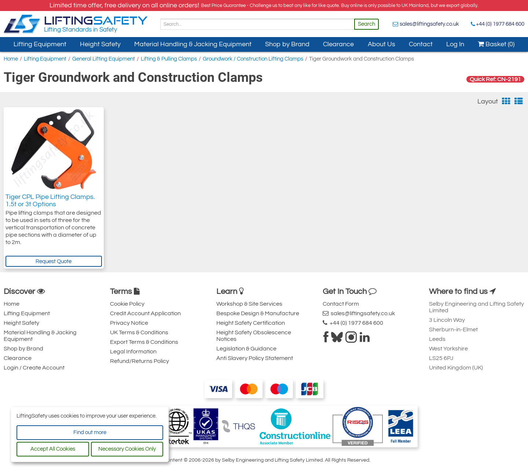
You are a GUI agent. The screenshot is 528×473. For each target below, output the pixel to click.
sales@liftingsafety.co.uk (429, 24)
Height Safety (100, 44)
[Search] (257, 24)
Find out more (89, 432)
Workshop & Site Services (249, 304)
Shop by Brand (287, 44)
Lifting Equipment (40, 44)
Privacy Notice (129, 323)
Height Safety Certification (250, 323)
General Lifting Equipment (103, 59)
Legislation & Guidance (246, 349)
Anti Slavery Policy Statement (254, 358)
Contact (421, 44)
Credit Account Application (145, 313)
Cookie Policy (127, 304)
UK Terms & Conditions (139, 332)
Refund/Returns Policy (139, 361)
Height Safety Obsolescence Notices (253, 336)
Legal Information (133, 351)
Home (11, 59)
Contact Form (341, 304)
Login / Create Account (34, 368)
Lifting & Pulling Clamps (169, 59)
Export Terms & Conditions (144, 342)
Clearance (338, 44)
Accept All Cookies (52, 449)
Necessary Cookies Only (127, 449)
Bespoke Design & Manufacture (257, 313)
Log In (455, 44)
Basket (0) (496, 44)
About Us (381, 44)
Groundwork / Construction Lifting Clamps (253, 59)
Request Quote (54, 261)
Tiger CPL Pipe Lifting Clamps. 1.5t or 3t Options (50, 200)
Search (366, 24)
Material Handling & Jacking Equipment (193, 44)
